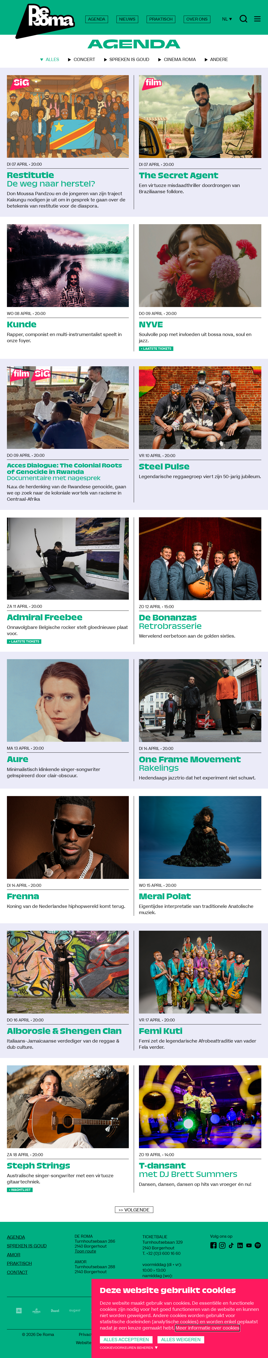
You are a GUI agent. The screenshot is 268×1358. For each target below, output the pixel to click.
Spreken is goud (129, 60)
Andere (219, 60)
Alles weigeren (181, 1339)
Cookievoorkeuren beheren (126, 1348)
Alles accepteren (126, 1339)
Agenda (16, 1237)
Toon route (85, 1251)
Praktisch (19, 1264)
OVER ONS (197, 19)
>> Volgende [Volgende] (134, 1210)
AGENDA (96, 19)
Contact (17, 1272)
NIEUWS (127, 19)
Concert (84, 60)
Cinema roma (180, 60)
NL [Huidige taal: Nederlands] (227, 19)
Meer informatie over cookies (208, 1328)
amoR (13, 1255)
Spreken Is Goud (27, 1246)
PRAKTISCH (161, 19)
